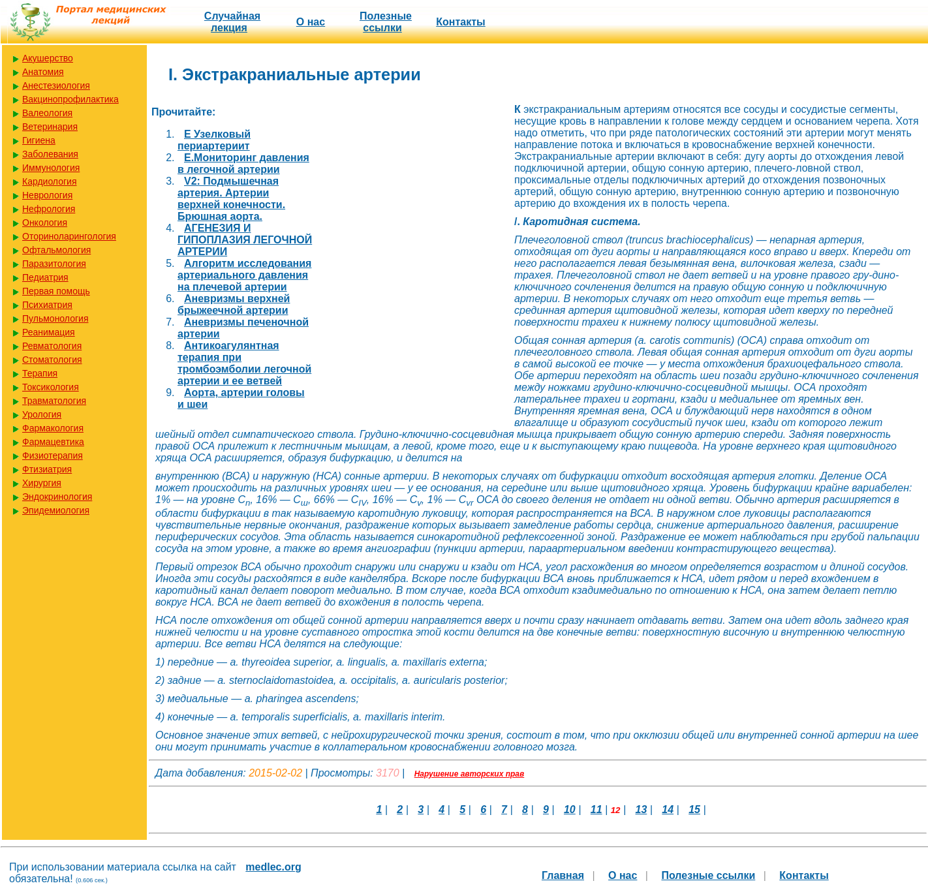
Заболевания (50, 154)
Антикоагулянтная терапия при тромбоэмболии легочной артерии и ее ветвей (244, 363)
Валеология (47, 113)
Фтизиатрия (47, 469)
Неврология (47, 195)
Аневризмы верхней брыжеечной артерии (234, 304)
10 (570, 809)
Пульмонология (55, 318)
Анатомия (43, 72)
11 (596, 809)
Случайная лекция (232, 21)
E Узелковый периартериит (214, 140)
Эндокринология (57, 496)
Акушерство (47, 58)
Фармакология (53, 428)
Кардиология (49, 181)
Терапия (39, 373)
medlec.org (273, 866)
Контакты (460, 21)
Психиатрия (47, 305)
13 (641, 809)
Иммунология (51, 167)
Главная (563, 875)
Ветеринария (50, 126)
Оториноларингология (69, 236)
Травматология (54, 400)
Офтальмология (56, 250)
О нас (310, 21)
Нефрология (48, 209)
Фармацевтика (53, 442)
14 (667, 809)
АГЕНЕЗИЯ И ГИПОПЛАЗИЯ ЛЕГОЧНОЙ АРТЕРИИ (245, 240)
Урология (41, 414)
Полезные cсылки (386, 21)
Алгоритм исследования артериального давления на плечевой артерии (244, 275)
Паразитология (54, 263)
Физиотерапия (52, 455)
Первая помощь (56, 291)
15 (694, 809)
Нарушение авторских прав (469, 773)
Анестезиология (56, 85)
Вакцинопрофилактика (70, 99)
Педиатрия (45, 277)
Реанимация (48, 332)
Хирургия (41, 483)
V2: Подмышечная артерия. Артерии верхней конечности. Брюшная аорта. (231, 199)
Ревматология (52, 346)
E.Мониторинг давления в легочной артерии (243, 163)
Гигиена (38, 140)
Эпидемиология (55, 510)
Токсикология (50, 387)
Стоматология (52, 359)
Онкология (44, 222)
